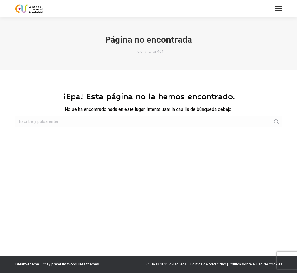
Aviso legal (178, 264)
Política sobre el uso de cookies (255, 264)
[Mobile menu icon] (278, 9)
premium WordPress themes (75, 264)
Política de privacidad (208, 264)
